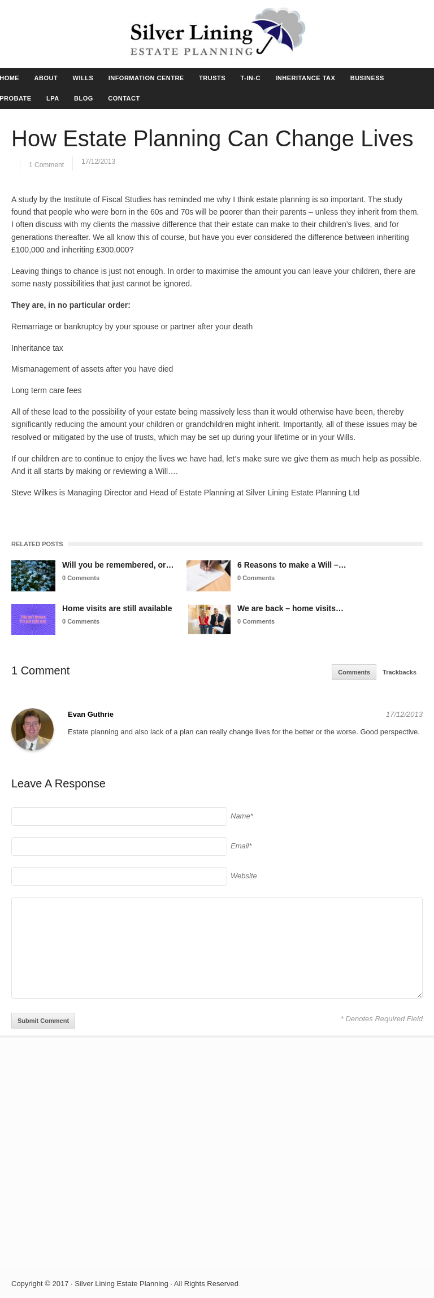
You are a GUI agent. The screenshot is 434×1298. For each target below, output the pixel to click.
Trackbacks (399, 672)
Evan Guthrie (91, 714)
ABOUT (46, 78)
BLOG (83, 98)
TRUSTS (212, 78)
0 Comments (80, 577)
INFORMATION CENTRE (146, 78)
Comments (354, 672)
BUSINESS (367, 78)
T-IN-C (250, 78)
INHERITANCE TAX (305, 78)
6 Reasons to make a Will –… (291, 564)
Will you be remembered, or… (117, 564)
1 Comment (46, 165)
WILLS (83, 78)
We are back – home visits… (290, 608)
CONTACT (124, 98)
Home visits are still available (117, 608)
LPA (52, 98)
